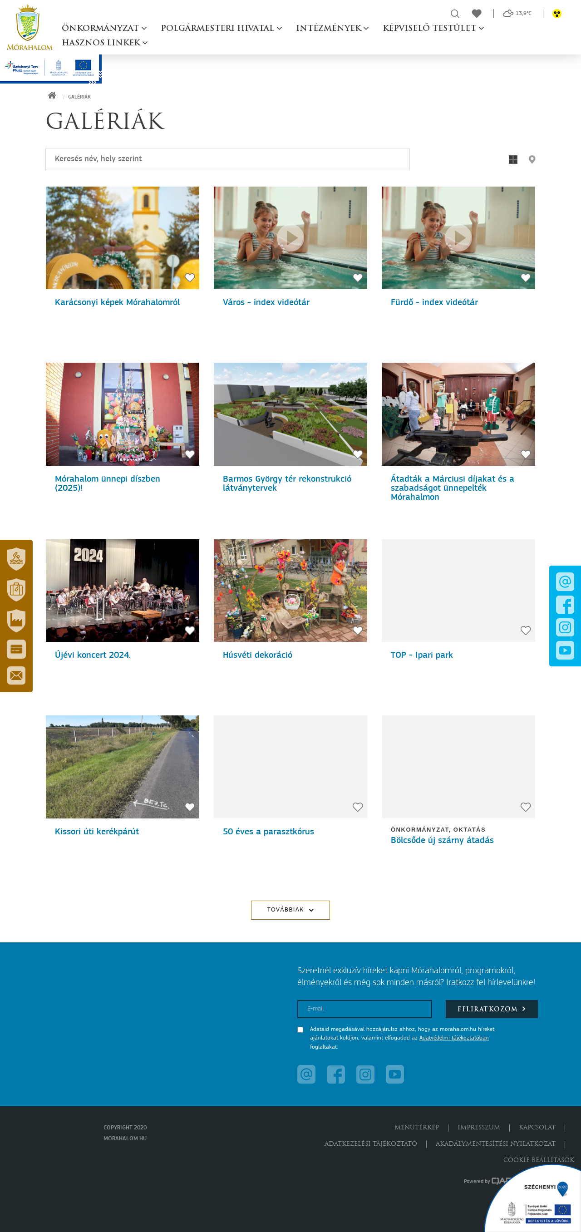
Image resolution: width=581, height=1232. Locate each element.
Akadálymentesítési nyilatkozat (496, 1144)
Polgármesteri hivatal (218, 29)
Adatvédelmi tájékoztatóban (454, 1038)
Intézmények (329, 29)
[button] (16, 559)
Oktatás (469, 829)
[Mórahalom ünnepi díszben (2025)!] (122, 414)
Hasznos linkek (102, 43)
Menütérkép (416, 1128)
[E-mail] (364, 1009)
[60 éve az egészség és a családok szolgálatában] (458, 238)
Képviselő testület (430, 29)
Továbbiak (285, 910)
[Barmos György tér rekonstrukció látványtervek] (290, 414)
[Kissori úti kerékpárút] (122, 766)
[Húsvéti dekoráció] (290, 590)
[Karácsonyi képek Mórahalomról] (122, 238)
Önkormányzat (101, 29)
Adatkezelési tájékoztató (371, 1144)
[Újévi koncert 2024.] (122, 590)
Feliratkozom (492, 1009)
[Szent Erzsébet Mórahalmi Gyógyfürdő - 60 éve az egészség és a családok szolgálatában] (290, 238)
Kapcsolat (537, 1128)
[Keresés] (227, 159)
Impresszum (479, 1128)
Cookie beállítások (538, 1160)
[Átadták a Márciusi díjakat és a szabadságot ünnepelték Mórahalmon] (458, 414)
